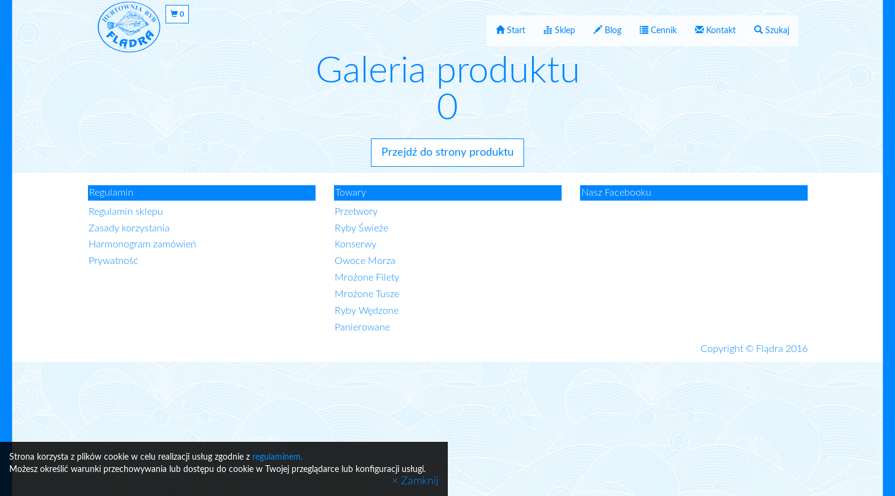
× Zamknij (415, 481)
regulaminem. (277, 457)
